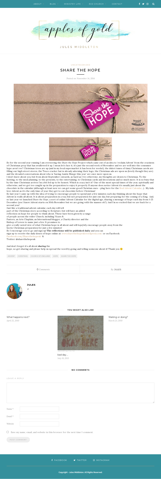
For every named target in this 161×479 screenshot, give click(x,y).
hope (55, 256)
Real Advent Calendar (130, 188)
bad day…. (63, 355)
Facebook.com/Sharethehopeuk (24, 236)
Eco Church (96, 4)
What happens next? (18, 317)
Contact (117, 4)
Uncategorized (80, 65)
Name (10, 409)
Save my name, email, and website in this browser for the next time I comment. (52, 432)
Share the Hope (68, 256)
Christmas (23, 256)
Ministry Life (72, 4)
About (38, 4)
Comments (43, 269)
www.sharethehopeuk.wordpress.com (82, 233)
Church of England (40, 256)
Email (10, 416)
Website (10, 424)
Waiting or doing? (118, 317)
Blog (53, 4)
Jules (117, 269)
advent (11, 256)
